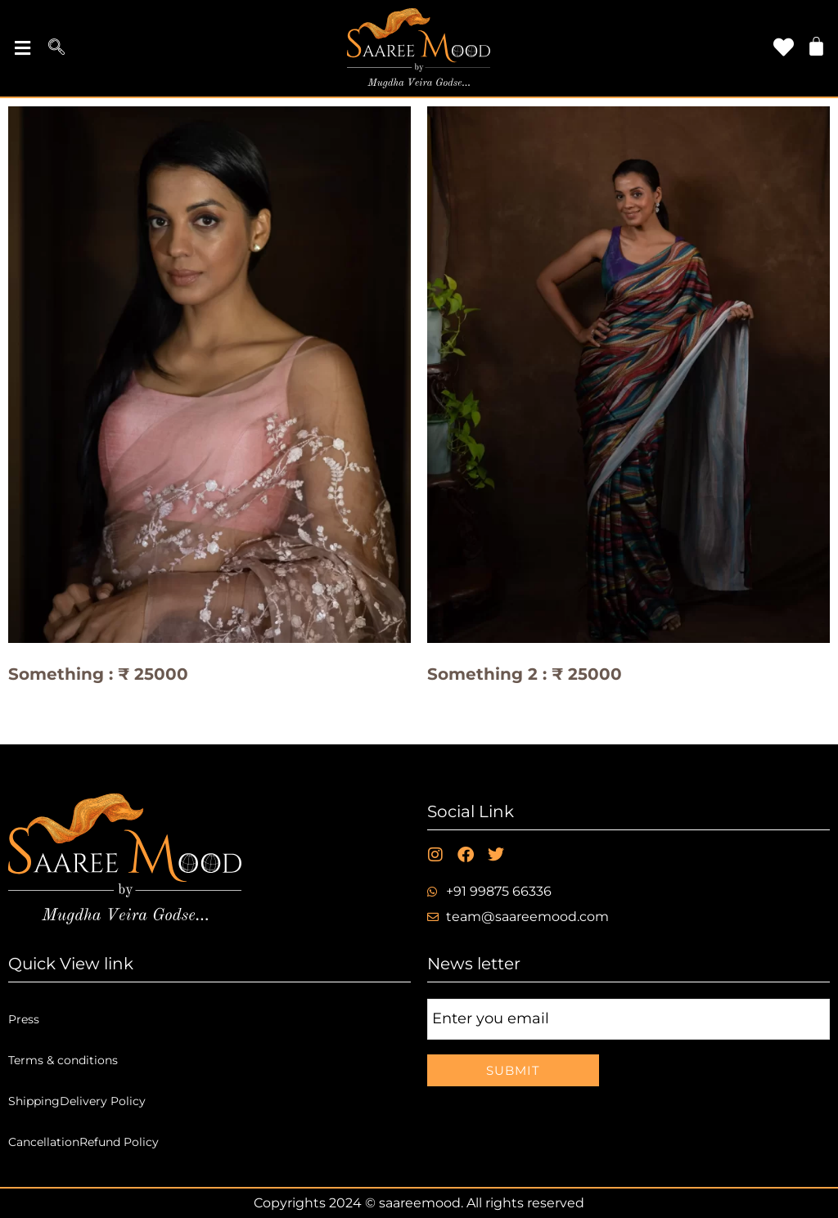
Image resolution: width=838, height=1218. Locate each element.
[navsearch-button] (56, 48)
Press (23, 1019)
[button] (22, 48)
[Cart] (816, 46)
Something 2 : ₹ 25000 (524, 674)
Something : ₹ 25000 (98, 674)
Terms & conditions (63, 1060)
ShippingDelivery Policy (77, 1101)
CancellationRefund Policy (83, 1142)
